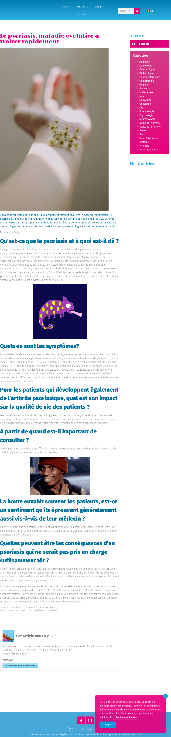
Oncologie (145, 103)
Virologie (144, 145)
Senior (143, 130)
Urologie (144, 141)
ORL (141, 107)
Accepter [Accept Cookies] (107, 730)
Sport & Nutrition (148, 138)
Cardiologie (145, 65)
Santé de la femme (150, 126)
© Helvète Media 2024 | (39, 734)
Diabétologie (146, 73)
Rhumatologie (147, 119)
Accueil (66, 6)
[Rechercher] (137, 11)
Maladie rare (146, 92)
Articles (82, 7)
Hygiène (143, 84)
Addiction (144, 61)
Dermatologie (146, 69)
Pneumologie (146, 111)
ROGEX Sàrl (91, 734)
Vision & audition (148, 149)
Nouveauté (145, 99)
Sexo (142, 134)
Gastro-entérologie (149, 77)
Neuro (142, 96)
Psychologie (146, 115)
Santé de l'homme (149, 122)
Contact (82, 14)
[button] (149, 44)
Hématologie (146, 80)
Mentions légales (59, 734)
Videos (98, 6)
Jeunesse (144, 88)
